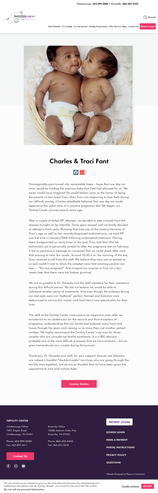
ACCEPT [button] (147, 486)
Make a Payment (117, 439)
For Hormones (80, 26)
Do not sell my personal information (24, 489)
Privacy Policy (116, 454)
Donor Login (115, 432)
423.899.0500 (100, 3)
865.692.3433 (130, 3)
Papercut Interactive (135, 474)
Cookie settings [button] (130, 486)
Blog (125, 26)
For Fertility (67, 26)
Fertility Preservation (98, 26)
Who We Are (115, 26)
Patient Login (148, 26)
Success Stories (79, 384)
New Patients (54, 26)
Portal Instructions (120, 447)
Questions (113, 462)
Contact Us (133, 26)
